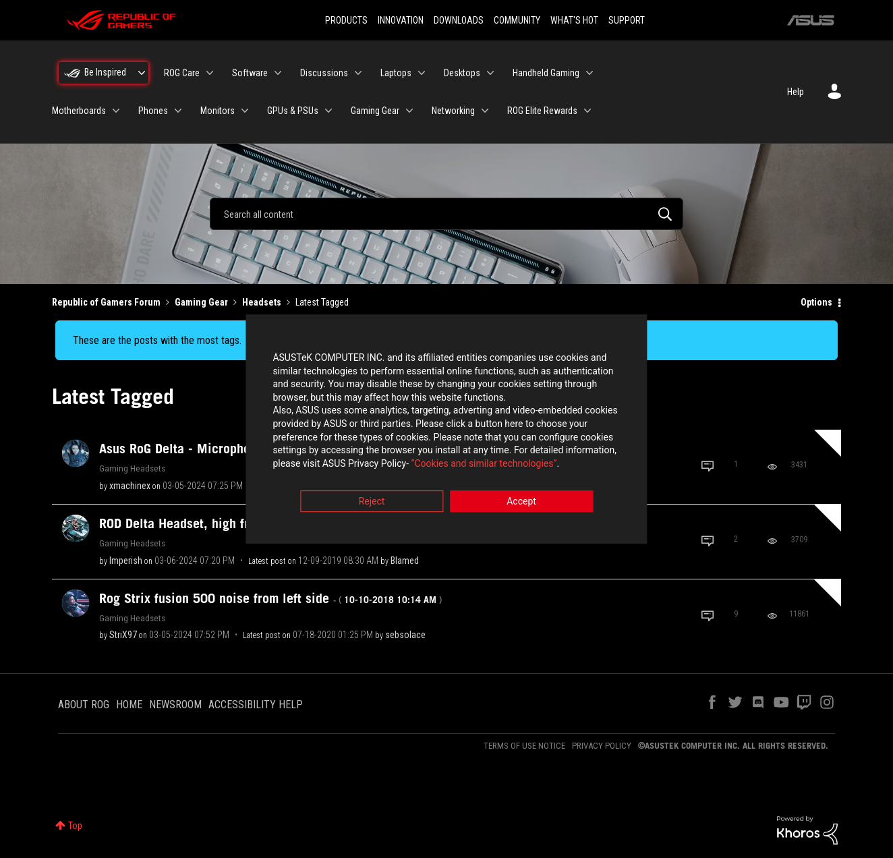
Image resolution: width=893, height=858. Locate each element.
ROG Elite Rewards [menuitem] (542, 110)
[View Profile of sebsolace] (405, 634)
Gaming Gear (201, 302)
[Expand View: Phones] (178, 110)
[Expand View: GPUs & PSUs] (328, 110)
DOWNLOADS (459, 20)
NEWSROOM (175, 704)
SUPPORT (626, 20)
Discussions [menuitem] (324, 72)
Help (795, 91)
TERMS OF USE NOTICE (524, 746)
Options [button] (816, 302)
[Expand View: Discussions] (358, 72)
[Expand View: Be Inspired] (141, 72)
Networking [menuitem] (453, 110)
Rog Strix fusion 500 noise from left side (270, 598)
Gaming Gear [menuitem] (375, 110)
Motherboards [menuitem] (79, 110)
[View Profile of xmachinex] (129, 485)
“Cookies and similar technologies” (358, 465)
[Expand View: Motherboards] (116, 110)
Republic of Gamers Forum (106, 302)
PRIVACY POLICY (601, 746)
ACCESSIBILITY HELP (255, 704)
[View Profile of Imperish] (125, 560)
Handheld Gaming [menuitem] (546, 72)
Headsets (261, 302)
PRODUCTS (346, 20)
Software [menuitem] (250, 72)
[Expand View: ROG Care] (210, 72)
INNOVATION (401, 20)
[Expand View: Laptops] (421, 72)
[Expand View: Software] (278, 72)
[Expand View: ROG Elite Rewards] (587, 110)
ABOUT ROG (83, 704)
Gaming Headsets (132, 468)
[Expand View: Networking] (485, 110)
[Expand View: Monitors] (245, 110)
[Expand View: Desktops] (490, 72)
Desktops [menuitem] (462, 72)
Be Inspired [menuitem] (105, 72)
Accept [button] (521, 503)
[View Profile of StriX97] (123, 634)
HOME (129, 704)
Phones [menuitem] (153, 110)
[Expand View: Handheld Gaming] (589, 72)
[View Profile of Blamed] (405, 560)
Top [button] (75, 825)
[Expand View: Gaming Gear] (409, 110)
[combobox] (446, 214)
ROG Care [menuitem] (182, 72)
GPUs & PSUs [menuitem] (292, 110)
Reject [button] (372, 503)
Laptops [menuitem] (395, 72)
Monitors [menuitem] (217, 110)
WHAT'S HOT (574, 20)
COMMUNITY (517, 20)
